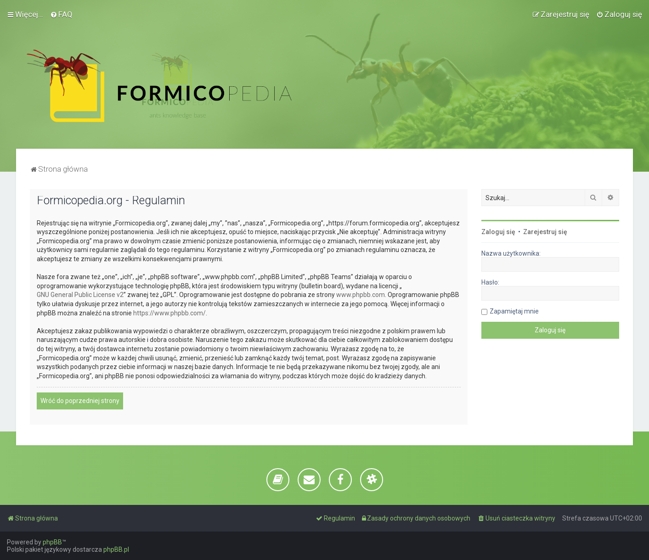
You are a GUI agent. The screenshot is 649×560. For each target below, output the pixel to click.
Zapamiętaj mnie (514, 311)
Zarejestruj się (545, 231)
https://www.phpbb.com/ (169, 313)
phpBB (52, 542)
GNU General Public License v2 (80, 294)
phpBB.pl (116, 549)
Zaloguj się (498, 231)
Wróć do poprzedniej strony (79, 400)
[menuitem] (61, 14)
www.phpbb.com (360, 294)
